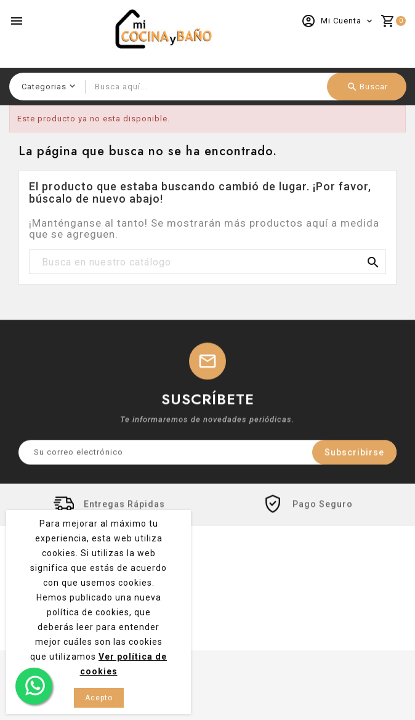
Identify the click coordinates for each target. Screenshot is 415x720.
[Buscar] (207, 262)
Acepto (99, 698)
